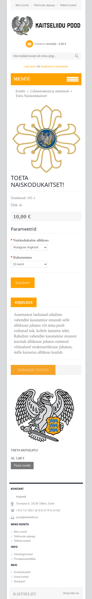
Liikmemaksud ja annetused (49, 91)
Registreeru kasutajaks (54, 66)
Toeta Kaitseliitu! (24, 450)
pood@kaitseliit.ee (27, 517)
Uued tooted (21, 576)
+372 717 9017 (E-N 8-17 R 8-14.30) (38, 510)
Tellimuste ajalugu (44, 5)
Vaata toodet (22, 465)
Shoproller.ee (71, 593)
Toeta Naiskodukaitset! (31, 96)
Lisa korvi (23, 283)
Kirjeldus (24, 302)
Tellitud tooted (68, 5)
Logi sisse (30, 66)
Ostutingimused (23, 554)
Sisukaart (19, 581)
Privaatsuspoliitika (25, 558)
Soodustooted (22, 572)
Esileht (20, 91)
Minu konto (22, 5)
